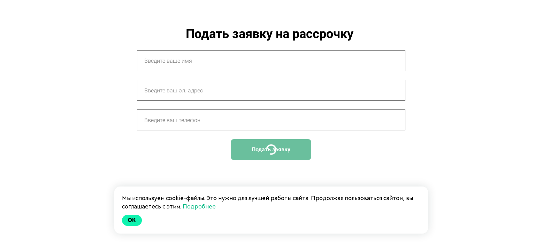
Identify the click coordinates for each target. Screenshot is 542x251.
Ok (132, 220)
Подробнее (199, 206)
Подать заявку (271, 149)
